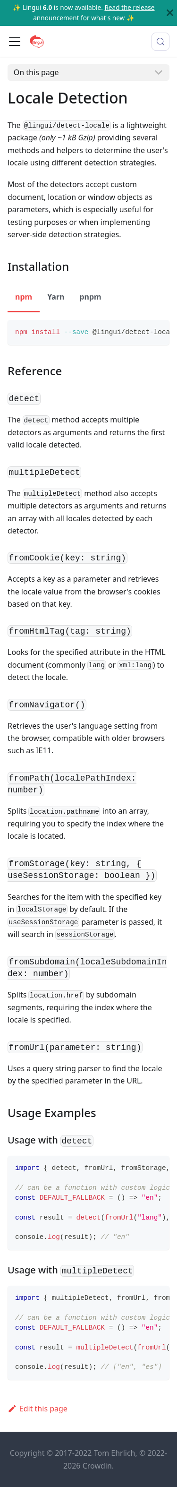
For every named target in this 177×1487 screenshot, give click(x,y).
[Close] (170, 13)
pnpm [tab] (90, 297)
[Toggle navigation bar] (15, 41)
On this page (36, 72)
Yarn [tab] (55, 297)
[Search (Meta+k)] (160, 42)
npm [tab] (23, 297)
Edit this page (37, 1408)
